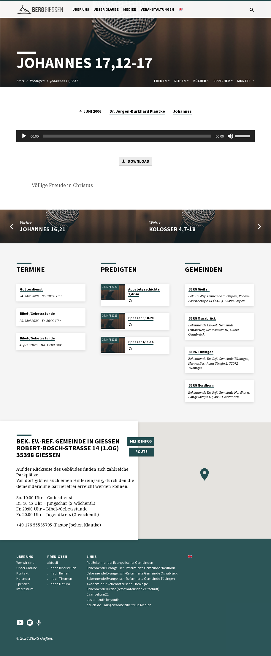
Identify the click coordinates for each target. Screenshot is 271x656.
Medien (129, 9)
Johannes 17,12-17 (64, 81)
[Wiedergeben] (24, 136)
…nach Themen (59, 578)
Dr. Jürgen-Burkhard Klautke (137, 111)
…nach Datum (58, 584)
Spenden (23, 584)
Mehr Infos (141, 441)
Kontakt (22, 573)
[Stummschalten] (230, 136)
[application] (135, 136)
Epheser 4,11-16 (140, 342)
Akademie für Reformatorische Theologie (117, 584)
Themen (162, 81)
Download (135, 161)
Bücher (201, 81)
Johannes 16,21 (43, 229)
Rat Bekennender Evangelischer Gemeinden (120, 563)
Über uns (80, 9)
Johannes (182, 111)
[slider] (127, 136)
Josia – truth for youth (103, 599)
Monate (245, 81)
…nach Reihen (58, 573)
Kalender (23, 578)
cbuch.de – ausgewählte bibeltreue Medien (119, 605)
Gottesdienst (31, 289)
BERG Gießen (199, 289)
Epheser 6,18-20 (140, 318)
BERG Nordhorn (201, 385)
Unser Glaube (106, 9)
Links (91, 556)
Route (141, 452)
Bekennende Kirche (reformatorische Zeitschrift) (123, 589)
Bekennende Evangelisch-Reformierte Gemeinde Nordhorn (131, 568)
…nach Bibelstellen (61, 568)
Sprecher (223, 81)
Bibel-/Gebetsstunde (37, 314)
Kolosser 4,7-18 (172, 229)
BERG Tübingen (200, 352)
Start (20, 81)
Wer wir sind (25, 563)
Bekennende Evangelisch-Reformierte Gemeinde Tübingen (131, 578)
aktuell (52, 563)
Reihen (182, 81)
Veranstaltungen (157, 9)
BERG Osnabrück (202, 318)
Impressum (25, 589)
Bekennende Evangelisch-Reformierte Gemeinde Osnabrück (132, 573)
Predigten (37, 81)
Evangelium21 (98, 594)
